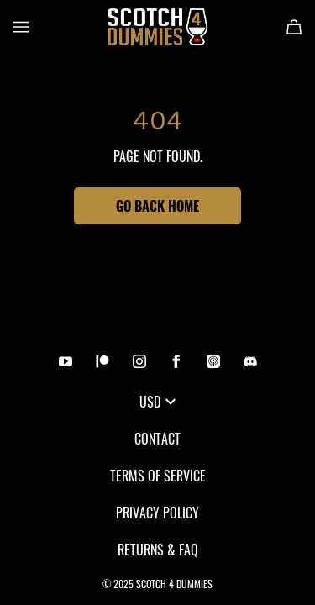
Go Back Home (157, 206)
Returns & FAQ (158, 549)
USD (157, 402)
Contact (157, 439)
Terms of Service (158, 476)
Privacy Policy (157, 512)
